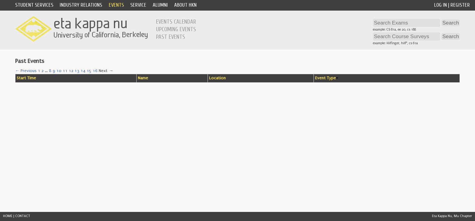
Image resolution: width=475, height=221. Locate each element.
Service (138, 5)
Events (116, 5)
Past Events (170, 37)
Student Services (34, 5)
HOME (7, 216)
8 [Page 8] (50, 70)
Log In (440, 5)
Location (217, 78)
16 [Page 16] (95, 70)
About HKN (185, 5)
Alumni (160, 5)
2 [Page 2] (43, 70)
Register (460, 5)
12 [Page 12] (71, 70)
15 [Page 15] (89, 70)
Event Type (325, 78)
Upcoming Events (176, 29)
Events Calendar (176, 21)
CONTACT (22, 216)
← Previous (26, 70)
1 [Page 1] (39, 70)
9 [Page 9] (54, 70)
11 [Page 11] (65, 70)
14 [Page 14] (83, 70)
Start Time (26, 78)
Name (143, 78)
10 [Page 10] (58, 70)
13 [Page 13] (77, 70)
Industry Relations (81, 5)
